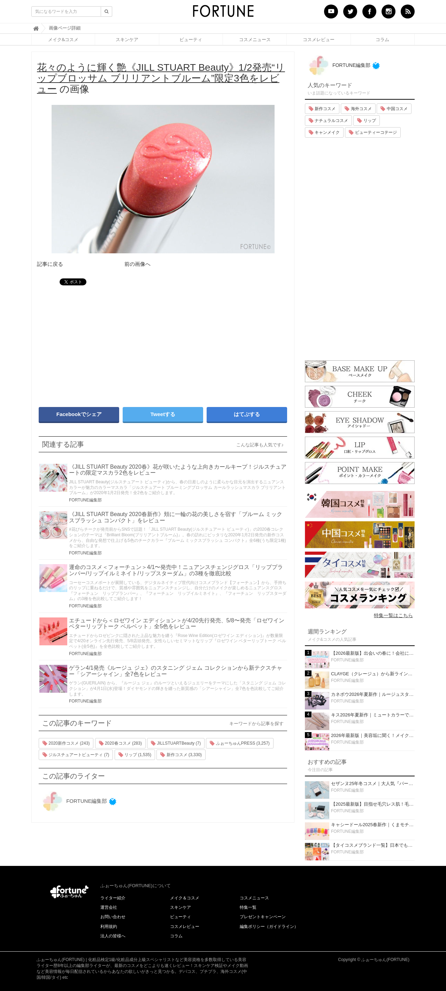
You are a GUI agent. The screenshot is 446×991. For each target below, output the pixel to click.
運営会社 (108, 907)
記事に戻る (50, 264)
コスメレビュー (318, 39)
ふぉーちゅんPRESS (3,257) (239, 743)
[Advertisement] (97, 343)
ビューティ (190, 39)
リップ (366, 120)
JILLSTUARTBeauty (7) (176, 743)
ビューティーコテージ (373, 132)
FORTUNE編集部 (85, 500)
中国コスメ (393, 109)
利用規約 (108, 926)
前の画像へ (137, 264)
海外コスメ (358, 109)
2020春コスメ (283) (120, 743)
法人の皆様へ (112, 936)
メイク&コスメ (63, 39)
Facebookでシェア (79, 414)
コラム (382, 39)
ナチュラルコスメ (328, 120)
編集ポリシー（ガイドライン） (269, 926)
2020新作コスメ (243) (66, 743)
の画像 (161, 78)
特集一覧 (248, 907)
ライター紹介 (112, 898)
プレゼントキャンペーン (263, 916)
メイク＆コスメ (184, 898)
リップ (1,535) (135, 755)
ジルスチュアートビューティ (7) (76, 755)
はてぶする (247, 414)
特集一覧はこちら (393, 615)
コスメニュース (255, 39)
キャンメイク (324, 132)
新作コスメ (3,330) (181, 755)
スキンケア (127, 39)
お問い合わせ (112, 916)
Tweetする (163, 414)
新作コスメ (322, 109)
